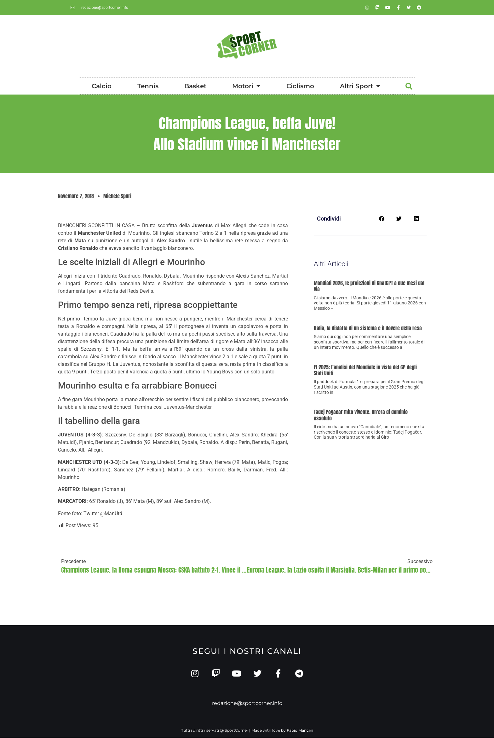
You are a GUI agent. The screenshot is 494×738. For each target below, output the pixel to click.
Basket (195, 86)
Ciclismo (300, 86)
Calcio (102, 86)
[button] (409, 86)
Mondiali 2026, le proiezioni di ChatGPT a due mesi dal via (369, 286)
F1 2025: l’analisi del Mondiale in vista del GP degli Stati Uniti (365, 370)
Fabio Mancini (300, 730)
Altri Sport (360, 86)
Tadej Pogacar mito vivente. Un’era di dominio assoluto (361, 415)
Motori (246, 86)
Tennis (147, 86)
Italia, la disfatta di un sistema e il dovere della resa (368, 328)
